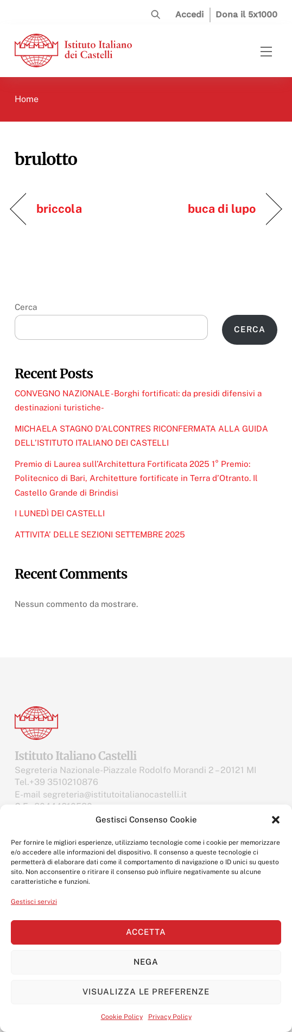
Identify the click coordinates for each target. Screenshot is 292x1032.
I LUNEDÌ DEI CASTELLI (60, 513)
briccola (59, 208)
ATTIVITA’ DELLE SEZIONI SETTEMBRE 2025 (100, 534)
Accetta (146, 931)
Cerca (26, 307)
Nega (146, 961)
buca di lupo (222, 208)
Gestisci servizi (34, 902)
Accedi (189, 14)
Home (27, 99)
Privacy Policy (170, 1017)
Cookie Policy (122, 1017)
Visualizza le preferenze (146, 991)
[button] (275, 819)
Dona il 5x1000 (246, 14)
